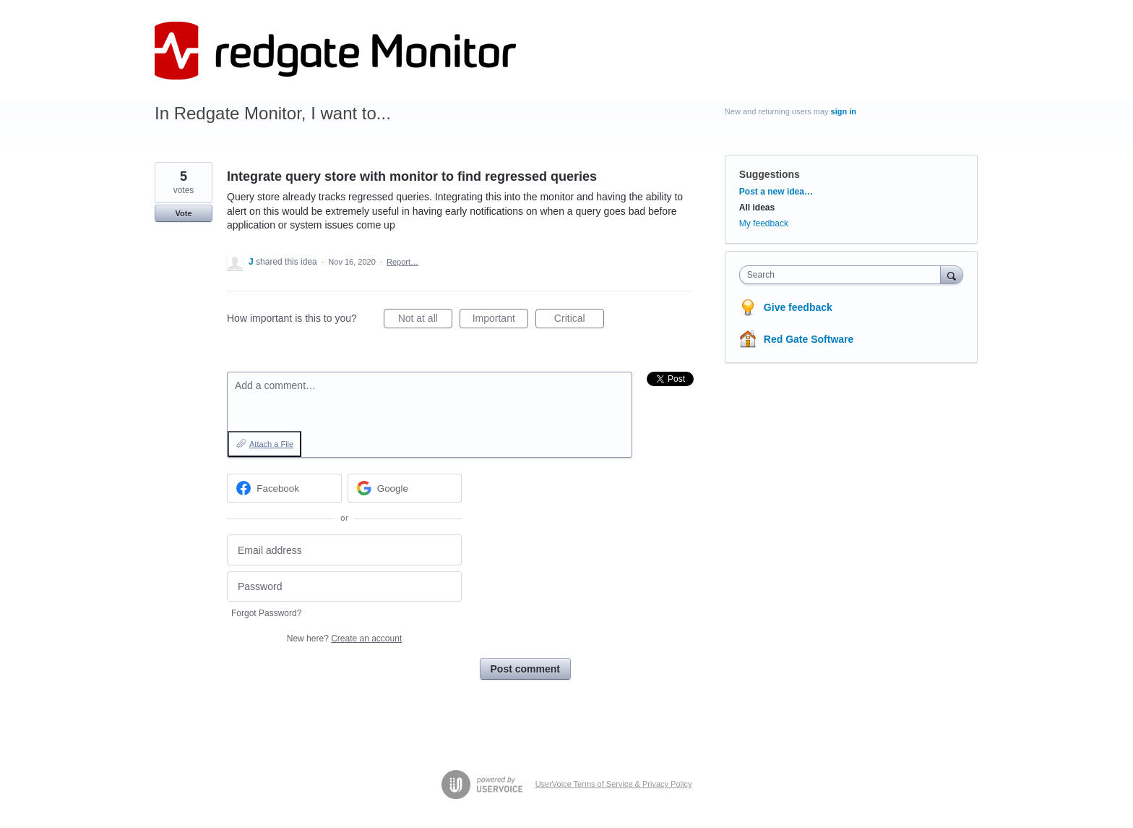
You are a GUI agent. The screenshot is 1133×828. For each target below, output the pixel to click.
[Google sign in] (405, 488)
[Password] (344, 586)
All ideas (757, 207)
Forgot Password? (266, 613)
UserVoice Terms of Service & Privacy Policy (613, 784)
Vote (183, 213)
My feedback (763, 223)
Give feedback (798, 307)
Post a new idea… (776, 192)
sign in (843, 111)
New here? (344, 638)
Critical (579, 320)
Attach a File (271, 444)
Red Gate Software (808, 339)
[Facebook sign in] (284, 488)
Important (500, 320)
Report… (402, 261)
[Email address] (344, 549)
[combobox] (843, 275)
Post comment (525, 669)
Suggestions (769, 174)
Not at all (425, 320)
